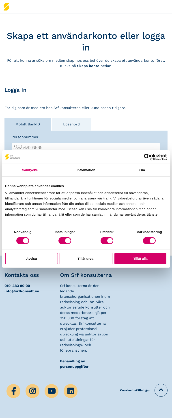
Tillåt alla (140, 258)
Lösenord (71, 124)
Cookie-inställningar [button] (135, 390)
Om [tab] (142, 170)
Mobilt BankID (27, 124)
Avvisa (31, 258)
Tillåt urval (86, 258)
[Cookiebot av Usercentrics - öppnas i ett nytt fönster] (147, 156)
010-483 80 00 (17, 286)
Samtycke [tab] (30, 170)
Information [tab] (86, 170)
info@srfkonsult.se (21, 291)
